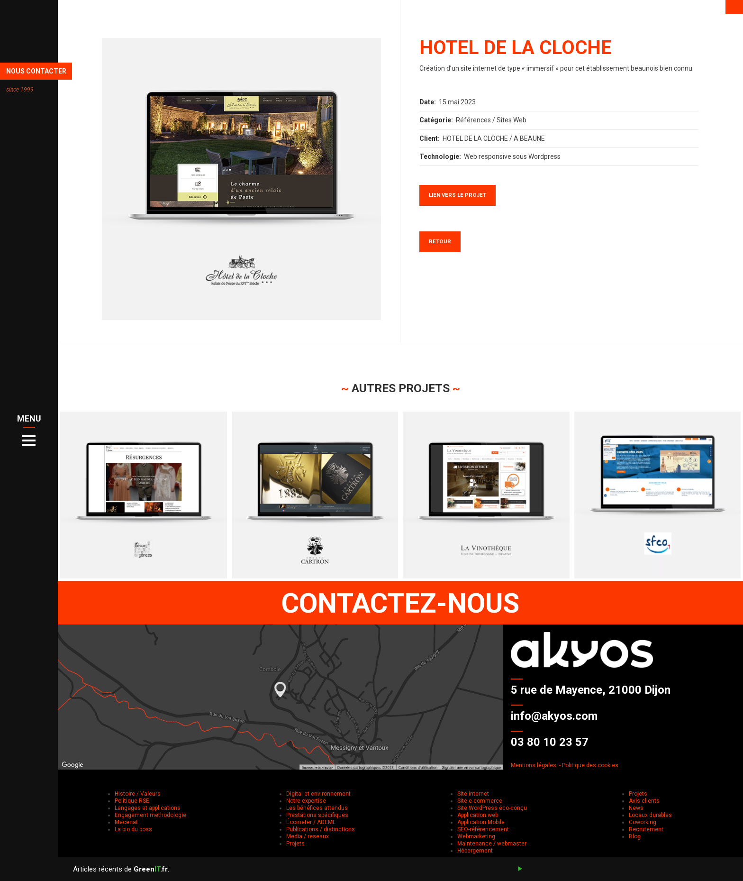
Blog (635, 836)
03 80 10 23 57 (550, 742)
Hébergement (475, 850)
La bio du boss (133, 829)
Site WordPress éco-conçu (492, 808)
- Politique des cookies (588, 765)
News (636, 808)
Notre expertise (306, 801)
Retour (440, 241)
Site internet (473, 793)
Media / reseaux (307, 836)
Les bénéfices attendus (317, 808)
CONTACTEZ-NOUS (400, 603)
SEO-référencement (483, 829)
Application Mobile (481, 822)
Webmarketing (476, 836)
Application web (477, 815)
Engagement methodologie (150, 815)
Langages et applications (148, 808)
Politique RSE (132, 801)
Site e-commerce (479, 801)
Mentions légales (533, 765)
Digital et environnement (318, 793)
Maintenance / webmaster (491, 843)
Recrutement (646, 829)
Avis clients (644, 801)
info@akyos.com (554, 716)
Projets (295, 843)
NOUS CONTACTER (36, 71)
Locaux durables (650, 815)
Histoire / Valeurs (138, 793)
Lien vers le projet (457, 195)
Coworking (642, 822)
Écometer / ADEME (311, 822)
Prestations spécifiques (317, 815)
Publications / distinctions (320, 829)
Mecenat (126, 822)
